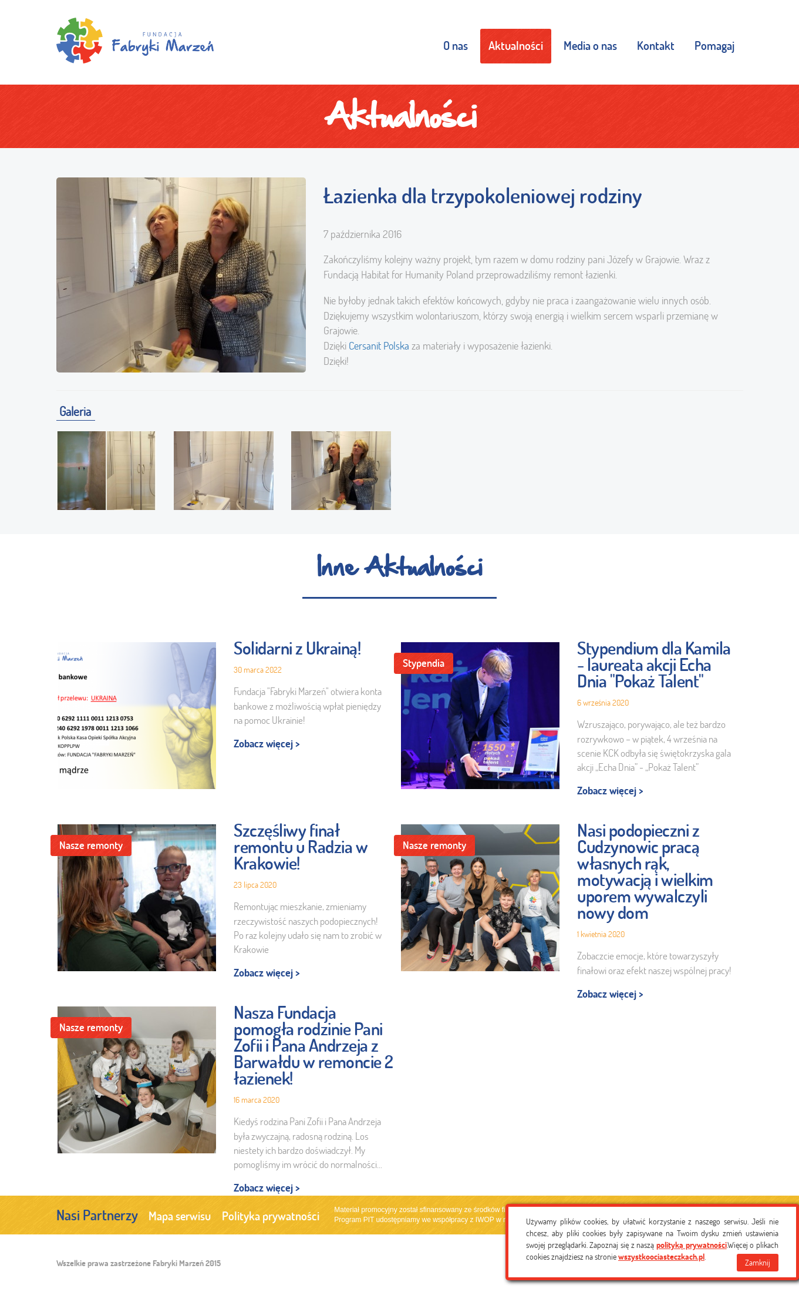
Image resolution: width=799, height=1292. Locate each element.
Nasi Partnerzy (97, 1215)
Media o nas (590, 45)
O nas (455, 45)
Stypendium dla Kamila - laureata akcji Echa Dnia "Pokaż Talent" (654, 664)
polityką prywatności (691, 1245)
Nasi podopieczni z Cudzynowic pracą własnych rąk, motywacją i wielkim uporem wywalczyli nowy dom (645, 871)
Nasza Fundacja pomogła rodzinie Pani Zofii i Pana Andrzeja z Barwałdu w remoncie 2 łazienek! (313, 1045)
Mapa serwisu (180, 1216)
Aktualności (515, 45)
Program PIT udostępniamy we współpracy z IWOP (414, 1220)
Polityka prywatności (270, 1216)
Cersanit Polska (379, 346)
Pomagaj (714, 45)
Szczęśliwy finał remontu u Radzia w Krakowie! (301, 846)
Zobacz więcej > (267, 743)
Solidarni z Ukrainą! (297, 648)
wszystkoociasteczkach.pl (661, 1256)
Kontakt (656, 45)
